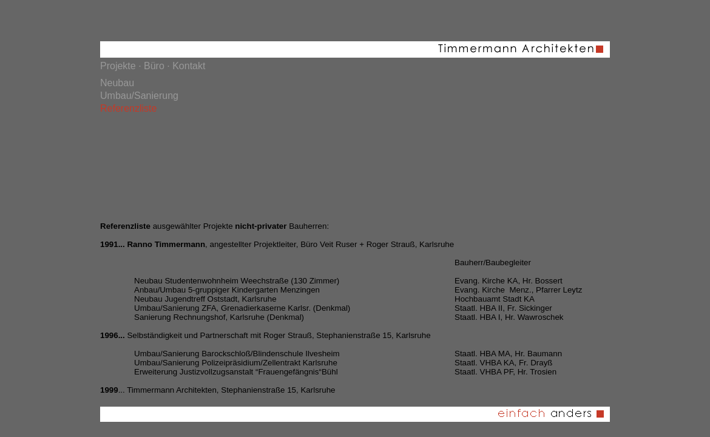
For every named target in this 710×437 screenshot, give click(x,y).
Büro (154, 66)
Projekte (118, 66)
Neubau (117, 83)
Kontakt (188, 66)
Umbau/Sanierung (139, 95)
